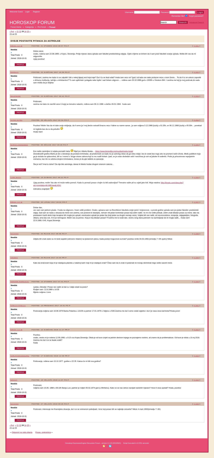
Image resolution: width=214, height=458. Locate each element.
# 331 (196, 46)
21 (18, 32)
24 (25, 32)
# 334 (196, 120)
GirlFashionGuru (20, 356)
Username (142, 12)
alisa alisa (16, 120)
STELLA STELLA (18, 305)
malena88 (16, 96)
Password (178, 12)
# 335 (196, 145)
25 (28, 32)
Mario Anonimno (19, 145)
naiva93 (15, 234)
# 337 (196, 202)
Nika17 (14, 380)
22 (20, 32)
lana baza (16, 177)
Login (27, 12)
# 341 (196, 305)
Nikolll (15, 72)
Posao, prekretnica (43, 432)
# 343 (196, 356)
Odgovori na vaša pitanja (22, 432)
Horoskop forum (32, 22)
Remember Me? (179, 16)
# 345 (196, 404)
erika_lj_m (16, 46)
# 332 (196, 72)
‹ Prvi (12, 32)
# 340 (196, 281)
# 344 (196, 380)
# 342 (196, 329)
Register (36, 12)
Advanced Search (196, 22)
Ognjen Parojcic (20, 281)
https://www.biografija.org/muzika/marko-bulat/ (114, 151)
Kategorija (29, 27)
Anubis (14, 257)
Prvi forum (42, 27)
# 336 (196, 177)
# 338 (196, 234)
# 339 (196, 257)
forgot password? (196, 16)
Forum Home (16, 27)
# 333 (196, 96)
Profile (20, 64)
